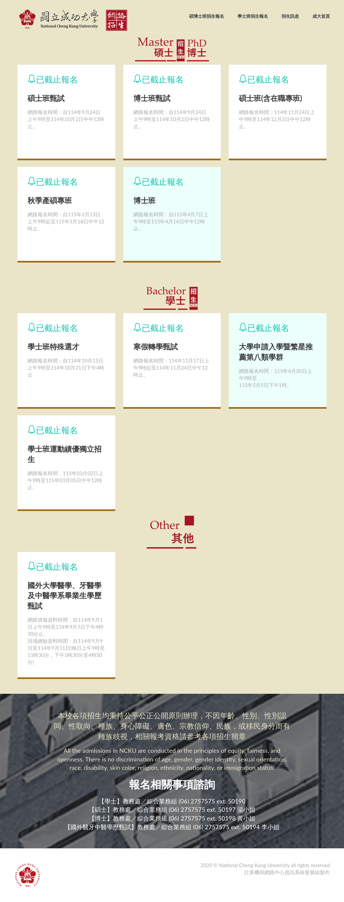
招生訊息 (290, 16)
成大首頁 (321, 16)
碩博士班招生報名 (206, 16)
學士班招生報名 (253, 16)
